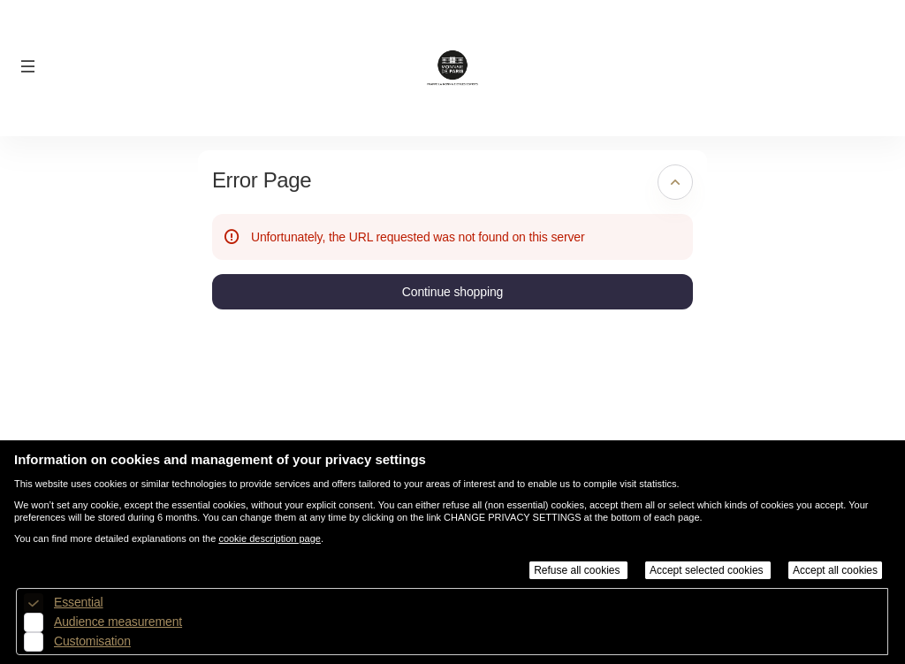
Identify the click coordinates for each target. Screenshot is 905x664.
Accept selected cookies (708, 570)
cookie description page (269, 538)
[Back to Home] (453, 68)
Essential (78, 602)
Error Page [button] (261, 180)
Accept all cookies (835, 570)
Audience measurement (118, 621)
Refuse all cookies (578, 570)
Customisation (92, 641)
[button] (28, 66)
